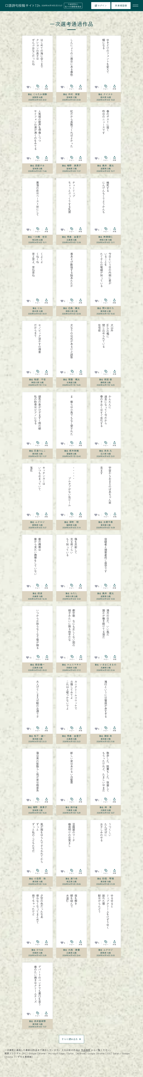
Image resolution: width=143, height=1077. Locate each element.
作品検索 (85, 1050)
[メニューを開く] (135, 6)
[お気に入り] (28, 87)
